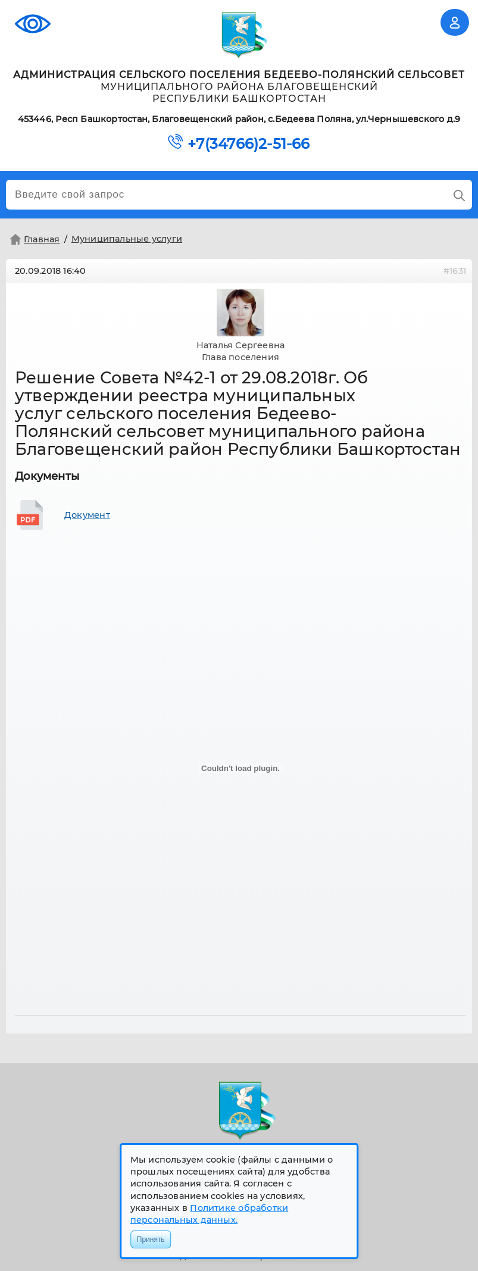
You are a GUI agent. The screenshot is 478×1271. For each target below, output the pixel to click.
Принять (151, 1239)
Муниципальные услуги (126, 238)
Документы (47, 476)
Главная (33, 239)
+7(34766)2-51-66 (249, 144)
